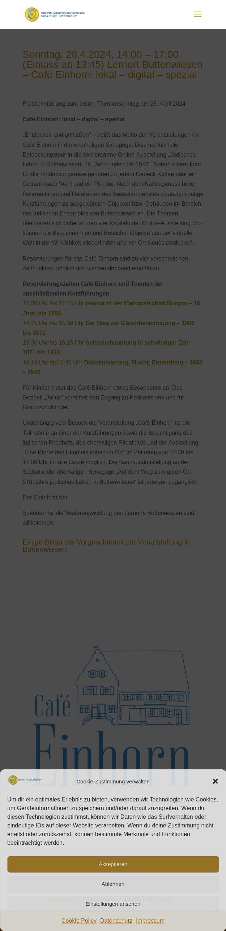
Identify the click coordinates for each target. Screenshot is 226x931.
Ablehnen (113, 884)
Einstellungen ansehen (113, 904)
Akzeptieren (113, 864)
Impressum (150, 921)
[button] (215, 781)
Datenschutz (116, 921)
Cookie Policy (79, 921)
